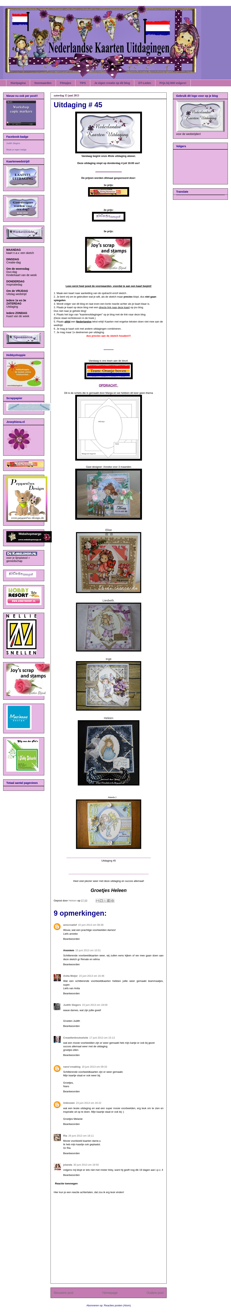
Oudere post (154, 1292)
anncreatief (70, 924)
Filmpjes (65, 83)
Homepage (109, 1292)
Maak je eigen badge (16, 149)
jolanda (67, 1164)
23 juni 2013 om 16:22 (88, 1102)
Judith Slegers (72, 1004)
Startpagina (18, 83)
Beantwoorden (71, 938)
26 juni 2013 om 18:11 (81, 1135)
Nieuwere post (63, 1292)
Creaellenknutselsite (75, 1037)
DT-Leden (144, 83)
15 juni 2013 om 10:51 (88, 950)
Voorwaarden (43, 83)
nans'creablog (72, 1066)
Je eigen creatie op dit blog (112, 83)
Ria (65, 1135)
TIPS (83, 83)
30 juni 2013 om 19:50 (86, 1164)
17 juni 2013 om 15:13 (102, 1037)
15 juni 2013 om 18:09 (95, 1004)
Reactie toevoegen (66, 1183)
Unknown (69, 1102)
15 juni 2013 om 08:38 (90, 924)
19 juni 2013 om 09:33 (94, 1066)
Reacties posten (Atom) (117, 1305)
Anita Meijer (70, 975)
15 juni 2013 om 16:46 (91, 975)
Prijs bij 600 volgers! (173, 83)
